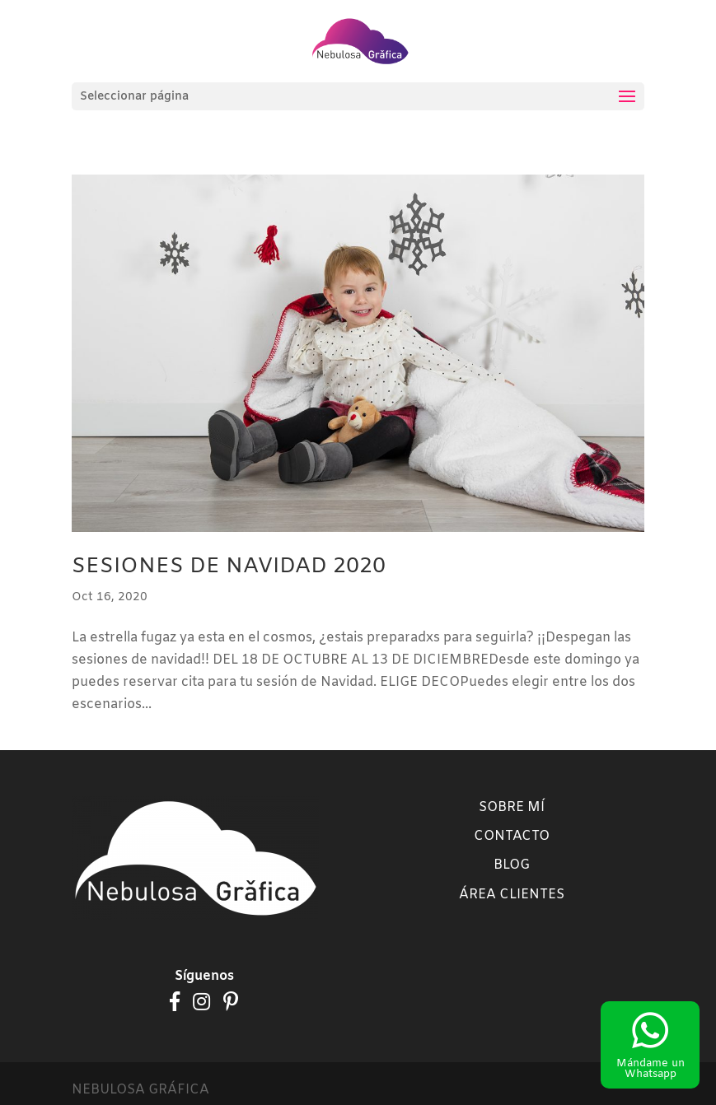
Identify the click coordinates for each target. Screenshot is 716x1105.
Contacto (512, 836)
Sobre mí (512, 807)
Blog (512, 865)
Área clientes (511, 894)
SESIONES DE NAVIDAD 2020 (229, 566)
